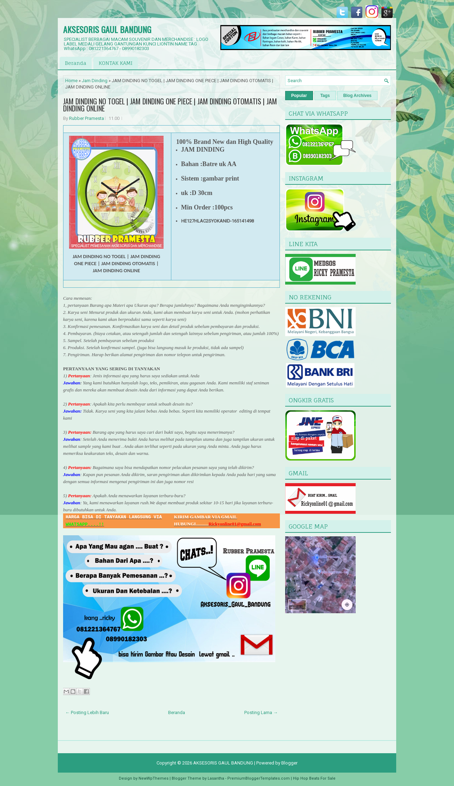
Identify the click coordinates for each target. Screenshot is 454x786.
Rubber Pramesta (86, 118)
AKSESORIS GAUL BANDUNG (107, 29)
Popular (299, 95)
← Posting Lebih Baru (87, 712)
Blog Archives (357, 95)
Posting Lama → (261, 712)
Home (71, 80)
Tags (325, 95)
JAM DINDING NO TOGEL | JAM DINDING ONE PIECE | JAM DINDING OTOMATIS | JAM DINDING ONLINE (170, 105)
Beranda (75, 63)
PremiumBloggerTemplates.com (258, 778)
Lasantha (216, 778)
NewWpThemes (153, 778)
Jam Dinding (95, 80)
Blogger (289, 763)
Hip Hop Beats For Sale (314, 778)
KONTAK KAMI (116, 63)
